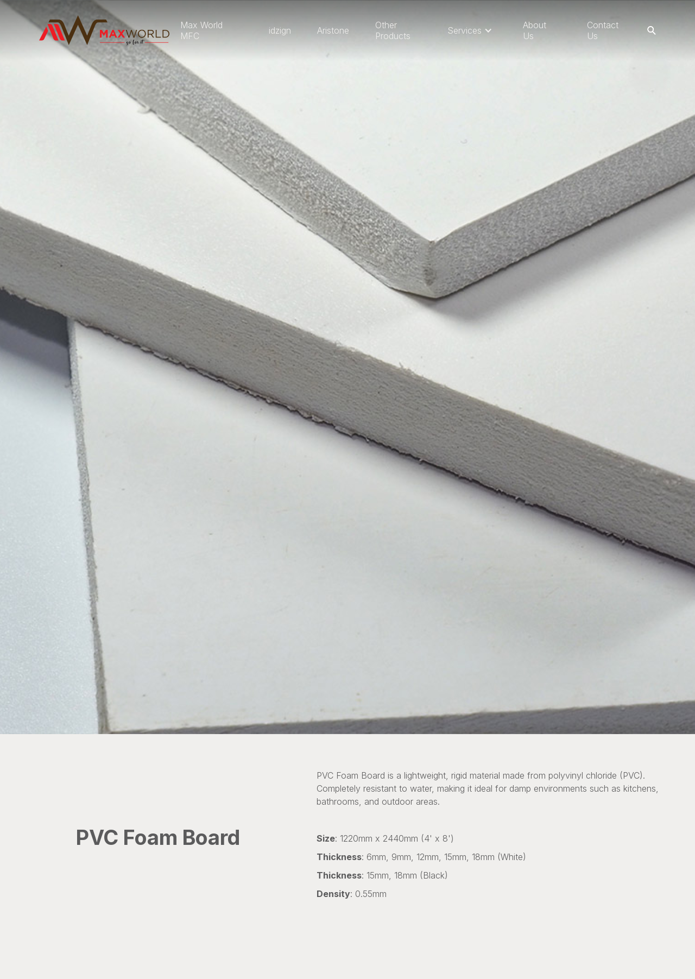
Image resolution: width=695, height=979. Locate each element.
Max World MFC (201, 30)
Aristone (333, 30)
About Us (534, 30)
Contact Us (602, 30)
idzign (280, 30)
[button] (470, 30)
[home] (104, 30)
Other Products (392, 30)
